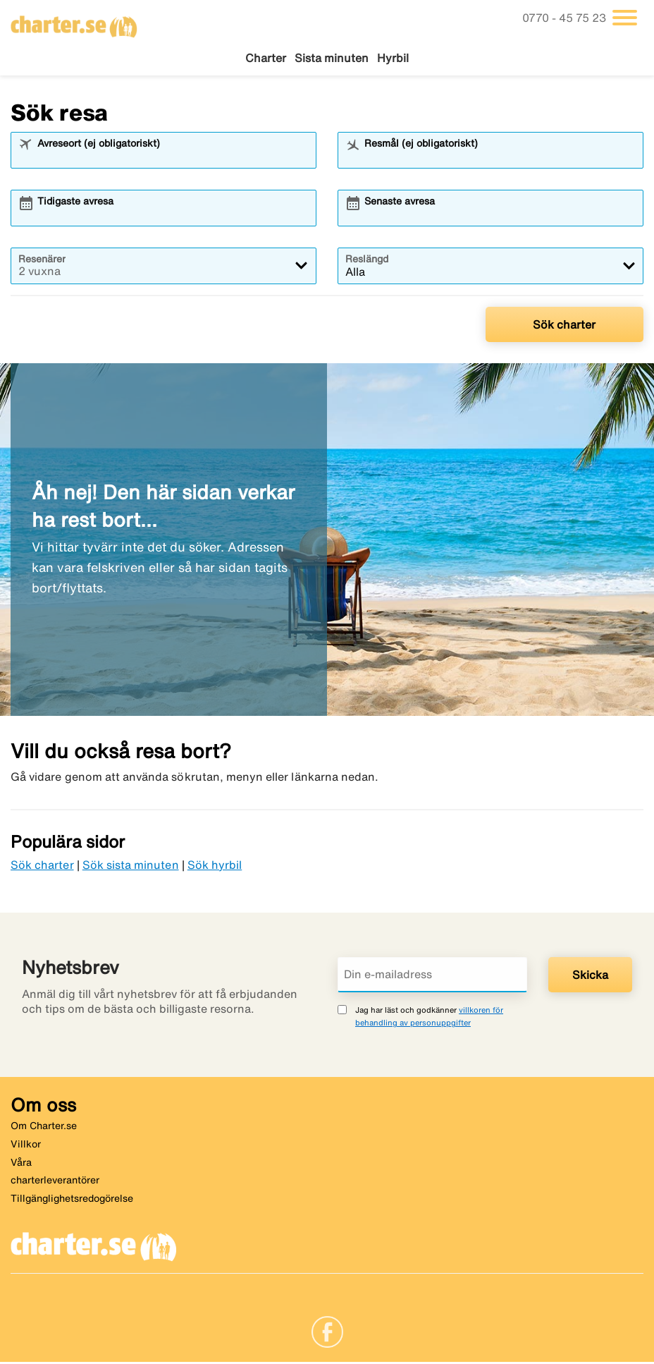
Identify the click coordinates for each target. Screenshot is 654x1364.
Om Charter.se (44, 1128)
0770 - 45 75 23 (565, 17)
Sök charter (564, 325)
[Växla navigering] (624, 17)
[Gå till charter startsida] (74, 22)
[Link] (327, 1332)
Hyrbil (393, 57)
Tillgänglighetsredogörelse (72, 1200)
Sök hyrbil (214, 866)
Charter (265, 57)
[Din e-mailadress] (432, 976)
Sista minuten (332, 57)
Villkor (26, 1145)
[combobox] (173, 158)
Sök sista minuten (130, 866)
